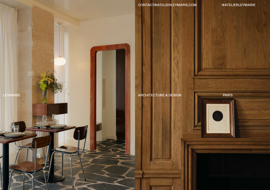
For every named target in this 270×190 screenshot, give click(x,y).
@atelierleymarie (238, 5)
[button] (67, 100)
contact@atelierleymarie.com (167, 5)
